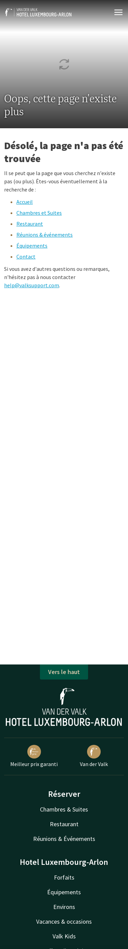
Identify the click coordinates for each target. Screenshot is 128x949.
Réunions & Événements (64, 839)
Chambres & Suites (64, 809)
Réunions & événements (44, 234)
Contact (25, 256)
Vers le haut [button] (64, 672)
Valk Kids (64, 936)
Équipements (31, 245)
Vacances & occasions (64, 921)
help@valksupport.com (31, 285)
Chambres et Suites (39, 212)
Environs (64, 907)
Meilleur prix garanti (34, 756)
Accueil (24, 201)
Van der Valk (94, 756)
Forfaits (64, 877)
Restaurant (29, 223)
